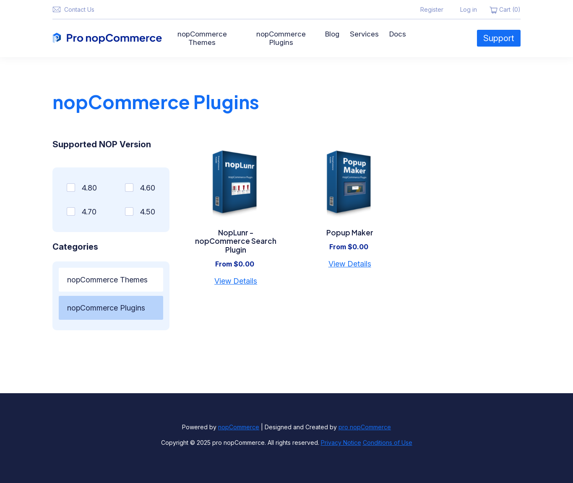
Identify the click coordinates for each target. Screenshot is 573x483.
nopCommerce (238, 427)
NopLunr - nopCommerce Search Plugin (235, 241)
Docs (397, 34)
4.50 (147, 211)
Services (364, 34)
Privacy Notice (341, 442)
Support (498, 38)
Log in (468, 9)
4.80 (89, 187)
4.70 (89, 211)
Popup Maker (349, 232)
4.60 (147, 187)
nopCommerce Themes (202, 38)
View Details (235, 281)
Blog (332, 34)
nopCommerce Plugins (281, 38)
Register (431, 9)
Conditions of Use (387, 442)
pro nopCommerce (365, 427)
